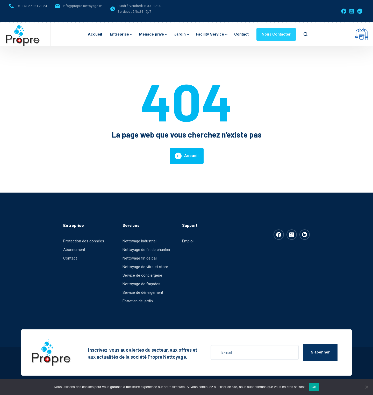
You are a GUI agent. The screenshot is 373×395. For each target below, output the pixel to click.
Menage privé (152, 34)
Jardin (181, 34)
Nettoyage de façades (141, 284)
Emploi (187, 241)
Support (190, 225)
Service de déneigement (143, 292)
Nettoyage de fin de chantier (146, 249)
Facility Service (211, 34)
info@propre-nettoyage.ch (83, 6)
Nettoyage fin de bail (140, 258)
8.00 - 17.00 (152, 6)
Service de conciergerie (142, 275)
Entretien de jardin (138, 301)
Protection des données (83, 241)
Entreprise (120, 34)
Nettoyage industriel (139, 241)
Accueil (95, 34)
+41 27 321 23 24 (34, 6)
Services (131, 225)
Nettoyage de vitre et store (145, 266)
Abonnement (74, 249)
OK (314, 387)
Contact (241, 34)
